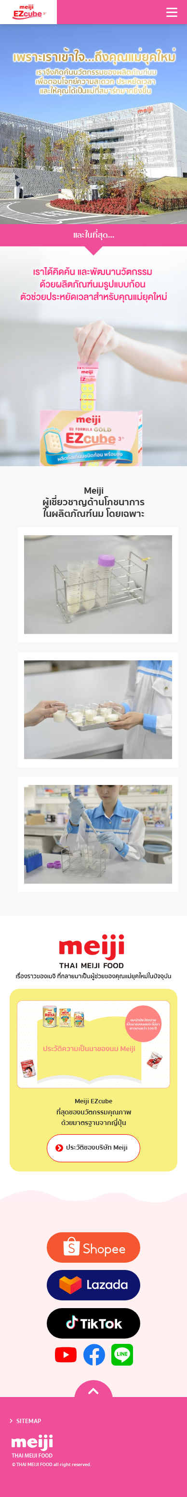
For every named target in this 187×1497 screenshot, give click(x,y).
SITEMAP (28, 1421)
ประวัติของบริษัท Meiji (93, 1147)
